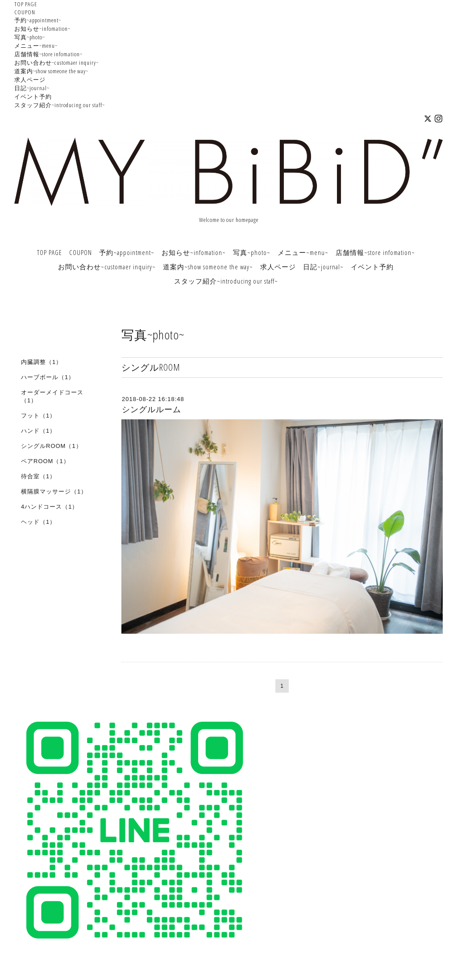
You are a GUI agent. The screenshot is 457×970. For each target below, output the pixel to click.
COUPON (24, 12)
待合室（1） (38, 476)
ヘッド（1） (38, 521)
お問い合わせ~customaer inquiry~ (56, 63)
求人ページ (30, 79)
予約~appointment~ (37, 20)
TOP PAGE (25, 4)
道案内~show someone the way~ (51, 71)
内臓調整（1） (41, 362)
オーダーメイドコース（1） (52, 396)
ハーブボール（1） (48, 377)
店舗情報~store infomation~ (48, 54)
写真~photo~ (29, 37)
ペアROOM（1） (45, 461)
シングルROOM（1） (51, 446)
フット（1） (38, 415)
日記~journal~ (32, 88)
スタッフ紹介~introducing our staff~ (59, 105)
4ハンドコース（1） (49, 506)
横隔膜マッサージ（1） (54, 491)
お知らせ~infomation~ (42, 29)
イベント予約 (33, 96)
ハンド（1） (38, 430)
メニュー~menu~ (36, 46)
